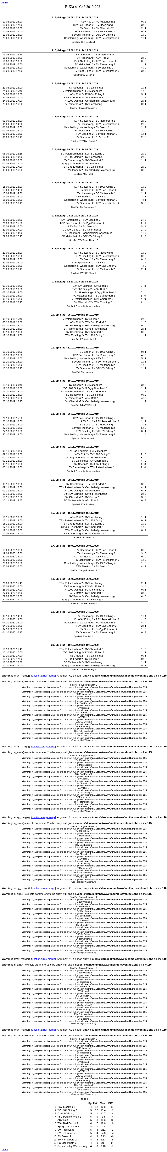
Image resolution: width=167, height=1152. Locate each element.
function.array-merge (43, 675)
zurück (5, 3)
